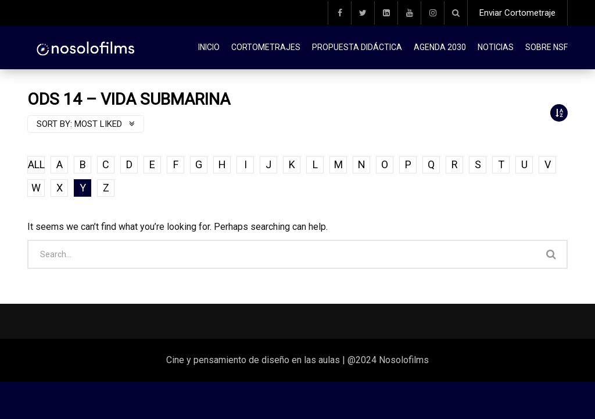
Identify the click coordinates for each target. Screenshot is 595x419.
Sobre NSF (546, 47)
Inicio (209, 47)
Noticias (496, 47)
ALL (36, 164)
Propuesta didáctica (357, 47)
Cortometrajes (265, 47)
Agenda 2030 (440, 47)
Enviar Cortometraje (517, 13)
